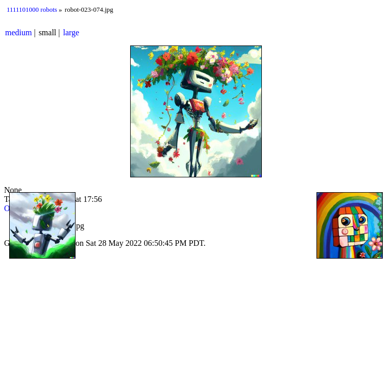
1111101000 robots (32, 9)
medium (18, 32)
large (71, 32)
